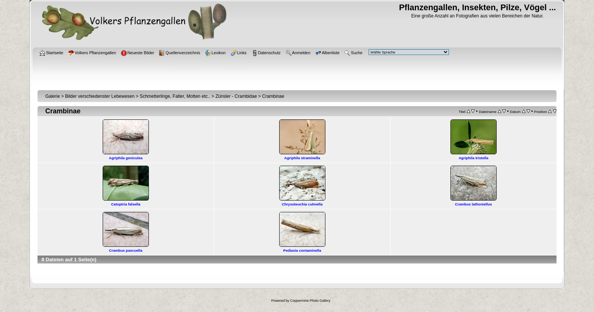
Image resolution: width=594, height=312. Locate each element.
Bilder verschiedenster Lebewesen (99, 96)
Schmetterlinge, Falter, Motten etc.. (175, 96)
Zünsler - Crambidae (236, 96)
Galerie (52, 96)
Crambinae (273, 96)
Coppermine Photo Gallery (310, 301)
